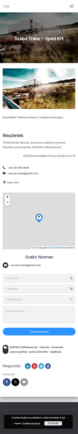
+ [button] (7, 197)
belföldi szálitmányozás (23, 347)
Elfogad (53, 423)
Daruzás (44, 347)
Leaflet (35, 248)
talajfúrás (56, 351)
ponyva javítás (18, 351)
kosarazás (57, 347)
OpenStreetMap (57, 248)
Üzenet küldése (39, 331)
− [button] (7, 202)
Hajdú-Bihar (11, 182)
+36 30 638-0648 (18, 167)
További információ (31, 423)
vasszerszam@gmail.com (23, 173)
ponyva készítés (38, 351)
